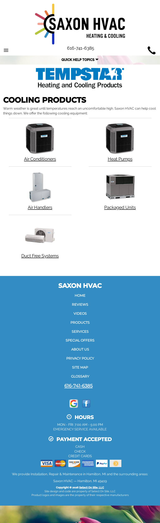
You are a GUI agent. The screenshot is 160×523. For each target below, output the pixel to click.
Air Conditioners (40, 142)
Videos (80, 314)
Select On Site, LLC (91, 487)
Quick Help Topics (80, 60)
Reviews (80, 305)
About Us (80, 349)
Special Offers (80, 340)
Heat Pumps (120, 142)
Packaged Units (120, 190)
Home (80, 296)
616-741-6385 (78, 386)
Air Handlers (40, 190)
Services (80, 332)
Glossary (80, 376)
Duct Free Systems (40, 238)
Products (80, 323)
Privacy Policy (80, 358)
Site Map (80, 367)
